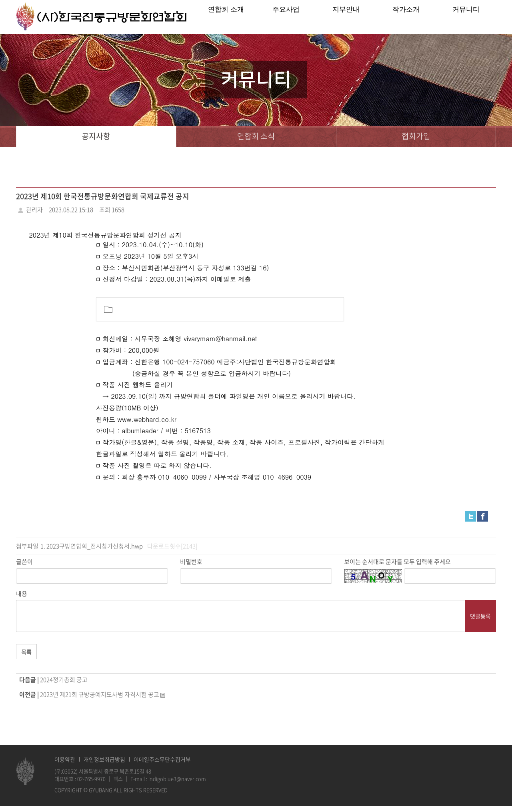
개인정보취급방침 (104, 759)
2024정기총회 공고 (64, 679)
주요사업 (286, 17)
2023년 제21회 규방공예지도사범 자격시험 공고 (99, 694)
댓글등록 (480, 616)
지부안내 (346, 17)
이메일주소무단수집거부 (162, 759)
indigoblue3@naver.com (177, 778)
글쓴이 (24, 562)
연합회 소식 (256, 136)
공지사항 (96, 136)
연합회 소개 (226, 17)
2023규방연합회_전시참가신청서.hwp (94, 546)
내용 (21, 594)
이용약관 (64, 759)
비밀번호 (191, 562)
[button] (331, 309)
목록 (26, 652)
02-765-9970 (91, 778)
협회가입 (416, 136)
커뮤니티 (466, 17)
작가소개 (406, 17)
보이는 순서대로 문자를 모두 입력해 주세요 (397, 562)
